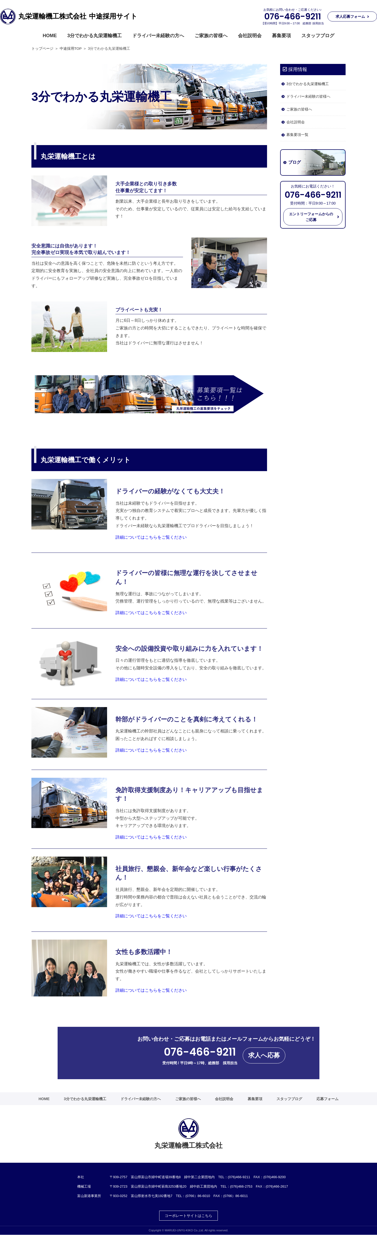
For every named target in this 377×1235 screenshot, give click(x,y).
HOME (50, 35)
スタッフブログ (317, 35)
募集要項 (281, 35)
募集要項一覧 (297, 135)
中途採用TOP (71, 49)
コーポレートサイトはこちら (188, 1216)
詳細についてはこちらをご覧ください (151, 537)
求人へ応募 (264, 1055)
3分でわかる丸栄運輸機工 (94, 35)
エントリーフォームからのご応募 (311, 217)
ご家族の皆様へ (211, 35)
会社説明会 (250, 35)
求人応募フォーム (350, 16)
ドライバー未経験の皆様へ (308, 96)
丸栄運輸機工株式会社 (77, 16)
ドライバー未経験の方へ (158, 35)
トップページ (42, 49)
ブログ (294, 162)
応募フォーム (328, 1099)
